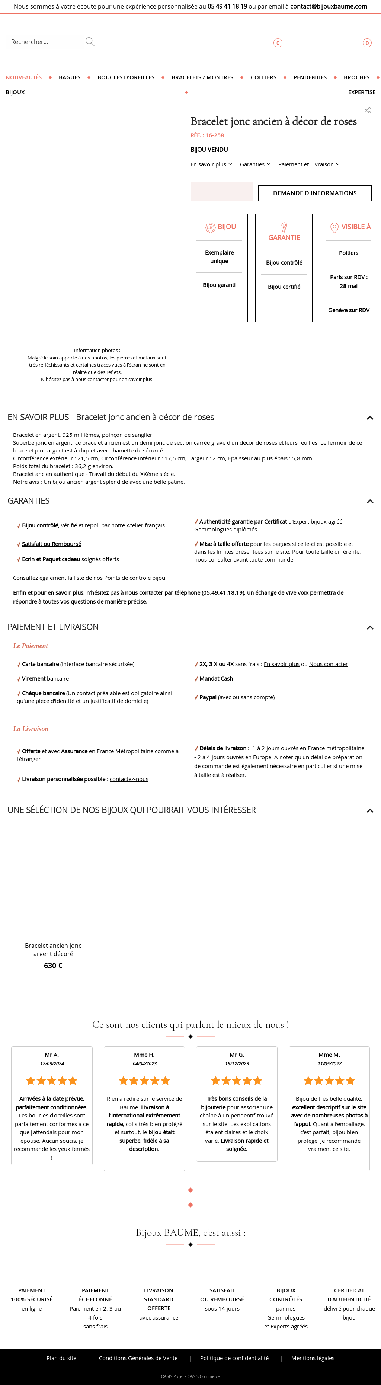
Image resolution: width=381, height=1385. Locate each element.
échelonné (95, 1299)
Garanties (253, 164)
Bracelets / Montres (202, 77)
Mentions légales (312, 1358)
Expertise (361, 92)
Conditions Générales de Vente (138, 1358)
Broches (356, 77)
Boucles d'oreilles (125, 77)
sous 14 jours (222, 1308)
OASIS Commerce (204, 1376)
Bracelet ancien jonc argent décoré (53, 949)
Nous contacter (328, 664)
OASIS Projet (172, 1376)
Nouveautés (24, 77)
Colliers (263, 77)
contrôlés (285, 1299)
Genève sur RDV (348, 310)
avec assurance (159, 1317)
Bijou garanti (219, 284)
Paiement (31, 1290)
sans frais (95, 1326)
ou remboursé (222, 1299)
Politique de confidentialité (234, 1358)
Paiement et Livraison (306, 164)
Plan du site (61, 1358)
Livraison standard (158, 1294)
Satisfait (222, 1290)
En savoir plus (209, 164)
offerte (158, 1308)
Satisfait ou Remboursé (51, 543)
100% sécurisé (31, 1299)
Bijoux (15, 92)
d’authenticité (349, 1299)
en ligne (32, 1308)
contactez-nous (129, 779)
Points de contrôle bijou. (135, 577)
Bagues (69, 77)
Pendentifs (310, 77)
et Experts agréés (286, 1326)
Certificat (275, 521)
